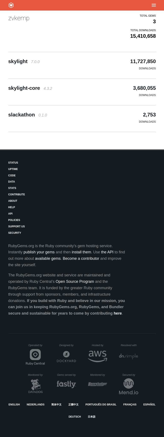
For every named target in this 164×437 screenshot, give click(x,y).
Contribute (16, 194)
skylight (24, 61)
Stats (12, 188)
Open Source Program (75, 281)
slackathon (27, 115)
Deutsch (75, 416)
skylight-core (30, 88)
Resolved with (129, 345)
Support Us (16, 226)
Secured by (130, 374)
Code (12, 175)
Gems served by (66, 374)
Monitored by (36, 374)
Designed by (67, 345)
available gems (48, 258)
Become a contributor (81, 258)
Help (11, 207)
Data (11, 181)
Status (13, 162)
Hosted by (99, 345)
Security (14, 232)
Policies (14, 220)
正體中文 (73, 404)
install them (81, 252)
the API (107, 252)
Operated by (36, 347)
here (118, 313)
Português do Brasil (100, 404)
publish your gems (39, 252)
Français (130, 404)
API (10, 213)
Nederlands (35, 404)
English (14, 404)
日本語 (91, 416)
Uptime (13, 169)
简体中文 (56, 404)
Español (149, 404)
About (12, 200)
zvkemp (19, 18)
